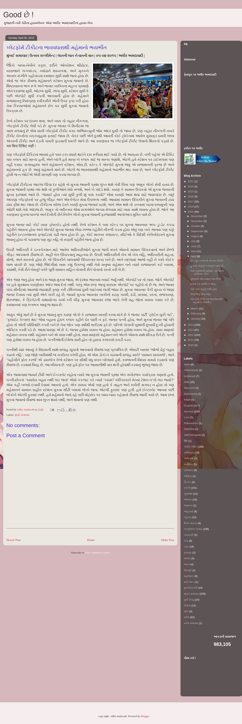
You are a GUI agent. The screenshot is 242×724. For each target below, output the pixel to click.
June (194, 246)
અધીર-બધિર (190, 446)
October (196, 226)
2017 (191, 201)
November (197, 221)
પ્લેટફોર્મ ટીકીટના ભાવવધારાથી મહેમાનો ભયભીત (206, 301)
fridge (187, 399)
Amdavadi (189, 376)
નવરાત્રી (188, 534)
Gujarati (188, 405)
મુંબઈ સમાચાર (22, 414)
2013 (191, 330)
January (196, 318)
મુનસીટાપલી (190, 587)
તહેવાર (187, 517)
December (197, 216)
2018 (191, 196)
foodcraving (190, 393)
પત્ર (186, 546)
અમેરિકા (188, 464)
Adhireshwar (191, 370)
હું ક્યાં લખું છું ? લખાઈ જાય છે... (207, 265)
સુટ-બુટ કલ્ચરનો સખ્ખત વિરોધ (206, 260)
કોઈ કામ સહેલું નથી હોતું (203, 289)
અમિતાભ (188, 458)
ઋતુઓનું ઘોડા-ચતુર (200, 294)
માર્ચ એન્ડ (189, 582)
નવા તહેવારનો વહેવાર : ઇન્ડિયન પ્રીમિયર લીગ (207, 272)
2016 (191, 206)
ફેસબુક (188, 552)
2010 (191, 345)
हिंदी (186, 440)
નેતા (186, 540)
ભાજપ (187, 558)
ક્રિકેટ (187, 482)
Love (186, 417)
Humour (188, 411)
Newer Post (13, 540)
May (194, 251)
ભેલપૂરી (188, 570)
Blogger (145, 716)
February (196, 313)
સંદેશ (186, 617)
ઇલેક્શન (188, 470)
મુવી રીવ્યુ (189, 599)
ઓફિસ (188, 476)
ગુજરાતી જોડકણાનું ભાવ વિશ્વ (205, 278)
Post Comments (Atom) (97, 552)
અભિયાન (189, 452)
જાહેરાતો (188, 511)
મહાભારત (189, 576)
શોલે (186, 611)
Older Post (167, 540)
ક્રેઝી (187, 487)
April (194, 256)
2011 (191, 339)
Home (91, 540)
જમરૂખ (188, 505)
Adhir (187, 364)
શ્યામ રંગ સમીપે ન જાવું (202, 283)
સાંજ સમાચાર (191, 623)
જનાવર (188, 499)
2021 (191, 181)
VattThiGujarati (192, 434)
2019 (191, 191)
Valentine (189, 428)
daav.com (189, 387)
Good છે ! (18, 15)
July (193, 241)
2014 (191, 324)
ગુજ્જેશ (188, 493)
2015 (191, 211)
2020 (191, 186)
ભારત (187, 564)
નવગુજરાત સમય (193, 528)
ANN (186, 382)
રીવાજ (187, 605)
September (197, 231)
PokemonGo (191, 423)
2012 (191, 334)
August (195, 236)
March (195, 308)
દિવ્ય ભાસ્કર (190, 523)
